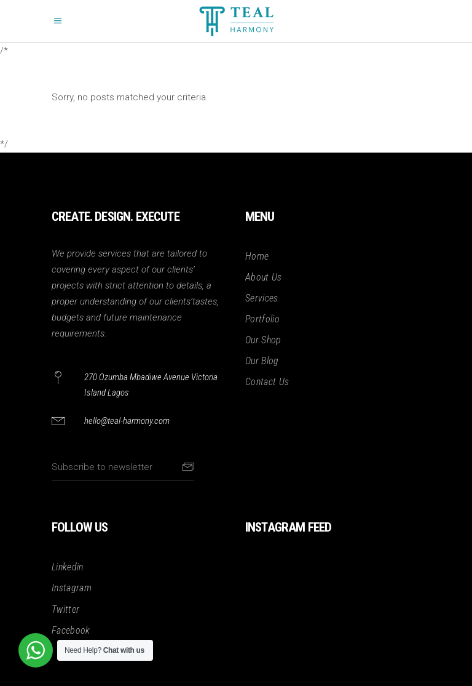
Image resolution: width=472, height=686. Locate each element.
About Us (263, 277)
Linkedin (68, 567)
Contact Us (267, 382)
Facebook (71, 630)
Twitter (65, 609)
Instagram (72, 588)
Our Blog (262, 361)
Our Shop (263, 340)
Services (261, 298)
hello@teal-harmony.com (127, 420)
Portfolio (262, 319)
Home (257, 256)
